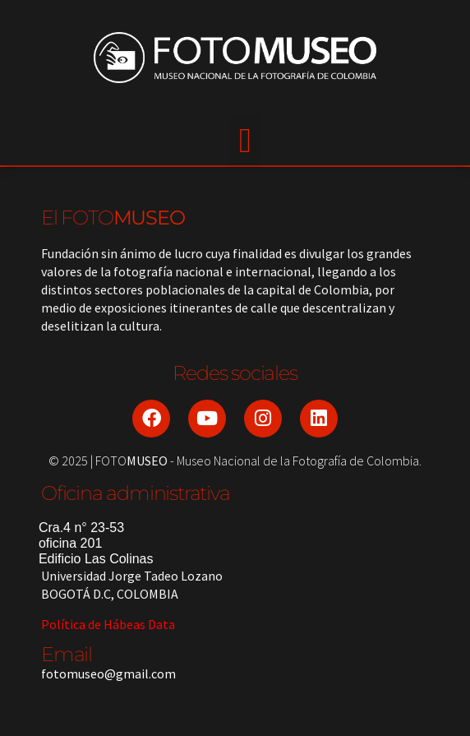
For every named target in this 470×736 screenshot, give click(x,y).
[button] (245, 140)
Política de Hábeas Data (108, 624)
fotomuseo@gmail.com (108, 673)
